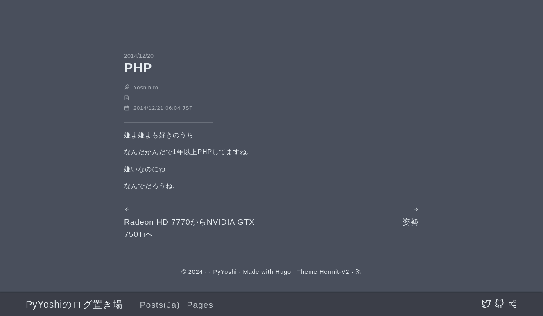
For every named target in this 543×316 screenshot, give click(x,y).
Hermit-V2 (334, 271)
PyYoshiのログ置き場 (74, 304)
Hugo (283, 271)
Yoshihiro (145, 87)
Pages (200, 304)
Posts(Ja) (160, 304)
